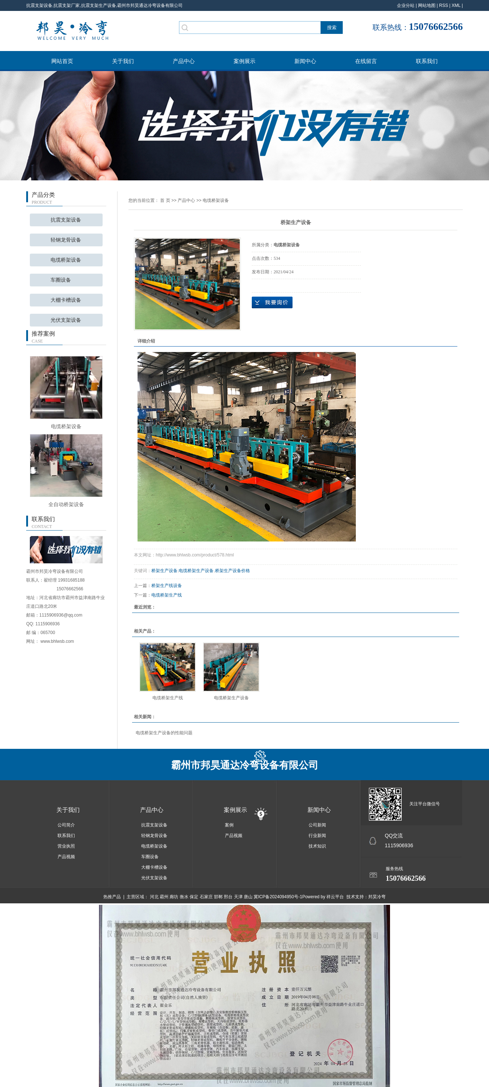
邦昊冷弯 (377, 896)
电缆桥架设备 (66, 260)
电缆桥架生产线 (166, 595)
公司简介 (66, 825)
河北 (154, 896)
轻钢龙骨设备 (66, 240)
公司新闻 (317, 825)
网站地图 (427, 5)
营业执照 (66, 846)
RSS (443, 5)
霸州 (164, 896)
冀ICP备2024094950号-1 (278, 896)
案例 (229, 825)
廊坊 (174, 896)
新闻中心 (305, 61)
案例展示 (244, 61)
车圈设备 (61, 280)
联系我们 (427, 61)
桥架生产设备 (164, 570)
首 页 (165, 200)
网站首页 (62, 61)
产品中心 (184, 61)
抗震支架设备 (66, 220)
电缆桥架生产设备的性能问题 (164, 732)
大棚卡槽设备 (66, 300)
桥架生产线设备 (166, 585)
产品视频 (66, 856)
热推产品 (112, 896)
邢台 (228, 896)
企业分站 (405, 5)
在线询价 (272, 302)
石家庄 (206, 896)
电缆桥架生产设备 (196, 570)
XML (456, 5)
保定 (194, 896)
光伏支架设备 (66, 320)
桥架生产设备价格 (232, 570)
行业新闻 (317, 835)
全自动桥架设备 (66, 504)
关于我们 (123, 61)
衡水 (184, 896)
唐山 (248, 896)
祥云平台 (335, 896)
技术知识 (317, 846)
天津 (238, 896)
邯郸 (218, 896)
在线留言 (366, 61)
